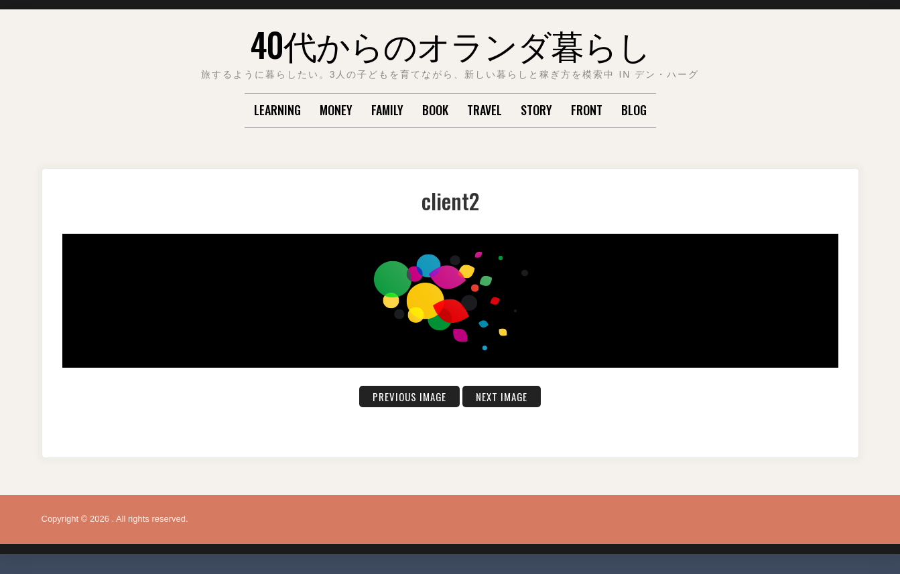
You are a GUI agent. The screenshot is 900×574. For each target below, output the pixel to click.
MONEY (336, 110)
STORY (536, 110)
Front (586, 110)
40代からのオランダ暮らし (450, 43)
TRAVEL (484, 110)
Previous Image (408, 396)
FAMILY (387, 110)
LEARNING (277, 110)
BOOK (435, 110)
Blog (634, 110)
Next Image (504, 396)
